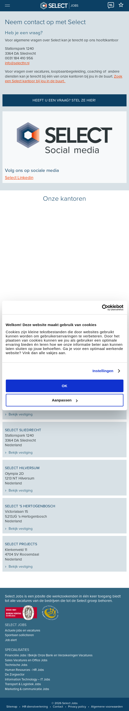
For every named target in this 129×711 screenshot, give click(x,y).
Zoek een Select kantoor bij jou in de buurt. (63, 78)
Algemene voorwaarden (107, 706)
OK (64, 386)
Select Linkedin (19, 177)
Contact (58, 706)
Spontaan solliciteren (19, 635)
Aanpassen (64, 400)
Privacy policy (77, 706)
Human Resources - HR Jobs (24, 670)
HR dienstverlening (35, 706)
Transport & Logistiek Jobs (23, 684)
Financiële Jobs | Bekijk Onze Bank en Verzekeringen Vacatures (48, 655)
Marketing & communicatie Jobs (27, 689)
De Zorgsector (14, 675)
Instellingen (102, 371)
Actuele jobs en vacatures (22, 630)
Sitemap (11, 706)
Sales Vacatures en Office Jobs (26, 660)
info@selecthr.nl (17, 63)
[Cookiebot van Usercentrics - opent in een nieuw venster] (101, 307)
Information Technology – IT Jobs (27, 679)
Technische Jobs (16, 665)
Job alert (11, 640)
